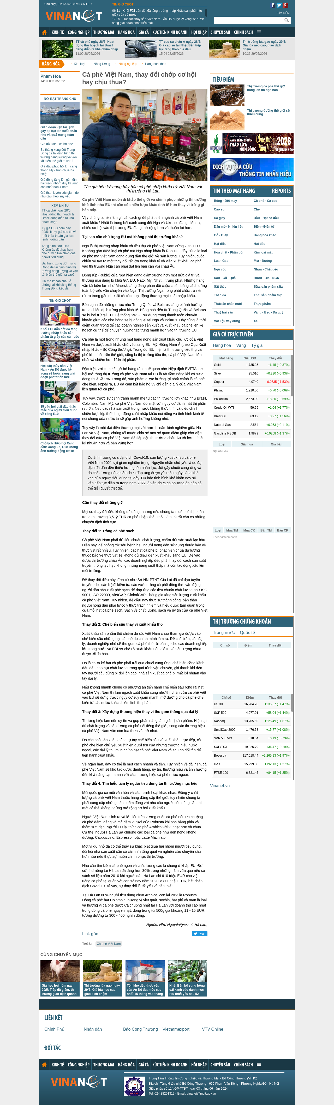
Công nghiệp (79, 32)
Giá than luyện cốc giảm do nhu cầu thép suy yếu (59, 194)
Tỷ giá (257, 345)
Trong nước (224, 632)
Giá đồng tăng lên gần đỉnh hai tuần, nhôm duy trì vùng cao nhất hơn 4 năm (59, 183)
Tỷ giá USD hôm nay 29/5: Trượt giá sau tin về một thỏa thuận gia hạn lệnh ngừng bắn (59, 233)
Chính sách (243, 32)
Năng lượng (102, 64)
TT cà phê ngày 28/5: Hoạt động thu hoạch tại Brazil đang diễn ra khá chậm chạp (97, 45)
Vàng (241, 345)
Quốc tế (247, 632)
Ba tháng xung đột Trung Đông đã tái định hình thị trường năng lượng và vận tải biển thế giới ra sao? (58, 155)
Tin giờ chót (123, 4)
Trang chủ (44, 32)
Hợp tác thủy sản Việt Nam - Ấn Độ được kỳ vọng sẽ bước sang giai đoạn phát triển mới (158, 21)
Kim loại (79, 64)
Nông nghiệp (127, 64)
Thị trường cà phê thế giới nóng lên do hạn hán (266, 88)
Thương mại (103, 32)
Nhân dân (93, 1029)
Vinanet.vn (220, 785)
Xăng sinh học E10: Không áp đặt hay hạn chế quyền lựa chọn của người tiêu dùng (58, 251)
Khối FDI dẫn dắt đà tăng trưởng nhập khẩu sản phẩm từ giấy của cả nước (157, 12)
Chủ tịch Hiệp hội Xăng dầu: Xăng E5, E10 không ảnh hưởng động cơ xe (59, 447)
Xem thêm (259, 32)
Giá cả (144, 32)
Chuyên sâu (220, 32)
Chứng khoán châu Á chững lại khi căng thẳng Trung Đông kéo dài (59, 285)
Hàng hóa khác (155, 64)
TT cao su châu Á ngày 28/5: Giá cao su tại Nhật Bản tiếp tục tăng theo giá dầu (180, 45)
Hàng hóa (126, 32)
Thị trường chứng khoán (242, 622)
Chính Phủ (54, 1029)
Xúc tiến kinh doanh (170, 32)
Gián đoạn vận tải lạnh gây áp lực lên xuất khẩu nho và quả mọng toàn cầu (58, 132)
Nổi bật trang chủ (60, 99)
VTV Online (212, 1029)
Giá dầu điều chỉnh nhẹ (56, 144)
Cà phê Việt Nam (109, 944)
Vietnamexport (176, 1029)
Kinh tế (58, 32)
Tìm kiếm (283, 13)
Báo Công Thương (140, 1029)
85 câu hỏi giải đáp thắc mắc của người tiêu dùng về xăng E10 (58, 410)
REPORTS (281, 191)
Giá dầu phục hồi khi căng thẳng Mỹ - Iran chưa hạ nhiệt (58, 170)
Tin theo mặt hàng (234, 191)
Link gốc (90, 934)
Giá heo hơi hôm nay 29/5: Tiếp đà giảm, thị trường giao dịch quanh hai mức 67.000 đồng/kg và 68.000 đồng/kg (59, 994)
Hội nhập (199, 32)
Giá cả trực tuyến (233, 335)
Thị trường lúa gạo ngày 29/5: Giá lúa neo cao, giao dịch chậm (264, 45)
